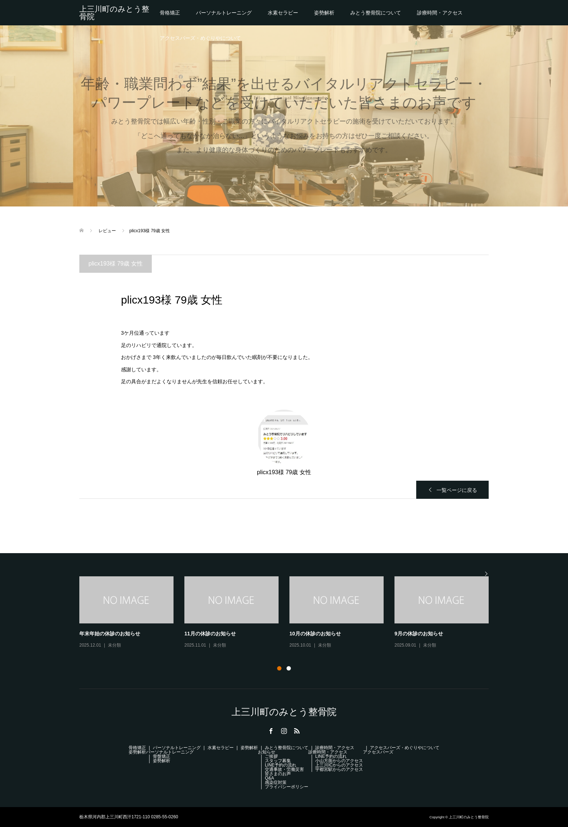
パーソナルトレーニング (224, 13)
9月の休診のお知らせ (418, 633)
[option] (289, 613)
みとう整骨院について (375, 13)
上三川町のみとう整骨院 (114, 13)
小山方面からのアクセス (339, 760)
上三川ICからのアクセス (339, 765)
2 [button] (289, 668)
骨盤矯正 (161, 756)
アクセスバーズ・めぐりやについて (200, 38)
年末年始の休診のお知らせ (109, 633)
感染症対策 (276, 782)
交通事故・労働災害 (284, 769)
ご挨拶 (271, 756)
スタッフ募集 (278, 760)
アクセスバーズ (378, 752)
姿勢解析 (324, 13)
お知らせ (266, 752)
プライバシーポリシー (286, 786)
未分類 (114, 645)
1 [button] (279, 668)
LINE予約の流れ (280, 765)
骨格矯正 (170, 13)
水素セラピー (283, 13)
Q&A (269, 778)
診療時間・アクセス (440, 13)
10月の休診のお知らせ (315, 633)
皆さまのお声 (278, 773)
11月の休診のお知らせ (210, 633)
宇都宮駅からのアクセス (339, 769)
